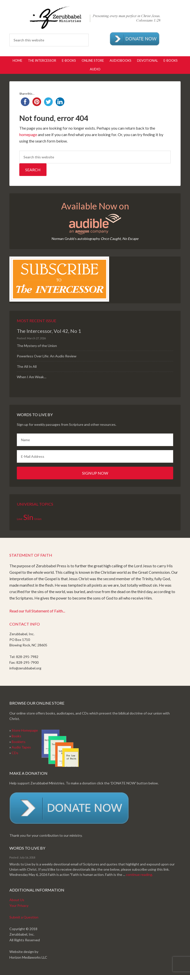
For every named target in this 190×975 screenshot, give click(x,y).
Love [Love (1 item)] (20, 518)
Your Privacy (18, 905)
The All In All (27, 366)
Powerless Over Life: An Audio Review (46, 356)
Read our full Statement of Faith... (37, 610)
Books (16, 736)
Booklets (18, 742)
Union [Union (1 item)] (38, 518)
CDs (15, 753)
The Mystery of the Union (37, 346)
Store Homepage (25, 730)
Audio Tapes (21, 747)
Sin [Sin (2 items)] (28, 517)
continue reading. (139, 874)
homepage (28, 134)
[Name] (95, 439)
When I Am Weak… (31, 377)
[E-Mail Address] (95, 456)
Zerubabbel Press (94, 17)
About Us (16, 900)
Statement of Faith (30, 555)
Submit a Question (23, 917)
